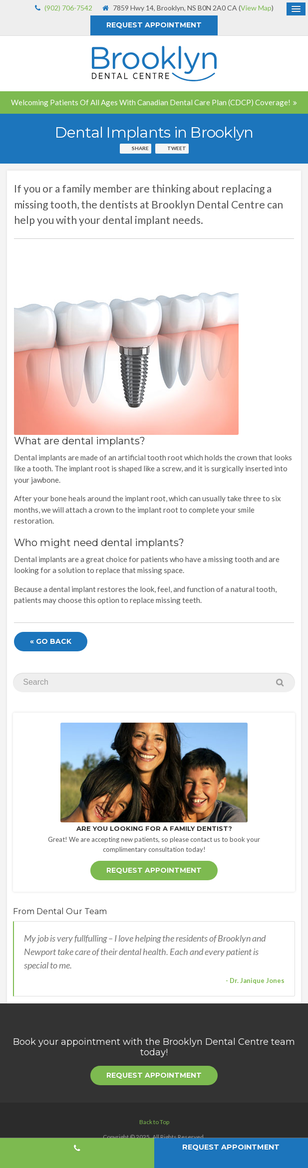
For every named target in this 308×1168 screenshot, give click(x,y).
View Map (256, 7)
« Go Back (50, 641)
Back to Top (154, 1122)
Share (140, 148)
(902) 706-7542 (68, 7)
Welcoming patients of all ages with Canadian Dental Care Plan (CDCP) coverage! (151, 102)
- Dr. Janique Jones (255, 980)
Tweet (176, 148)
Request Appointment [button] (154, 24)
